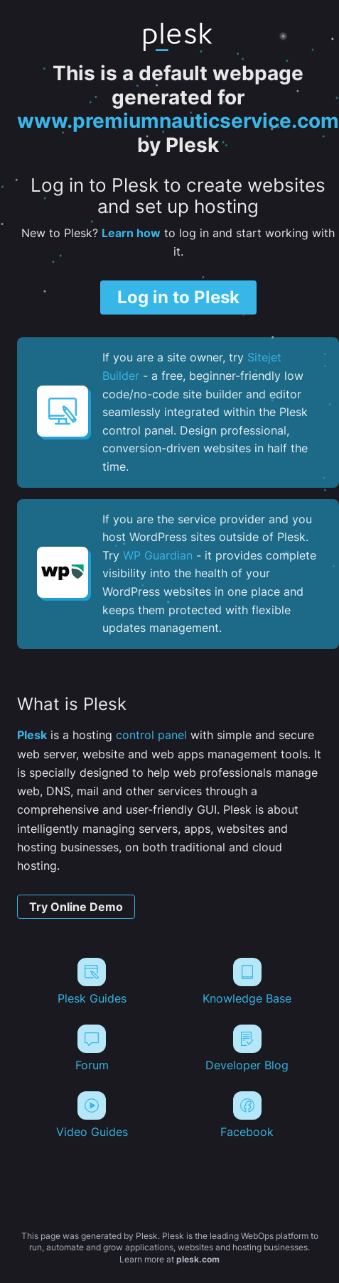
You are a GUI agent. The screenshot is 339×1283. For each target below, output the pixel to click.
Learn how (131, 233)
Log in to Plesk (178, 297)
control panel (151, 735)
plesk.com (198, 1259)
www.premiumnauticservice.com (178, 121)
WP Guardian (158, 555)
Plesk (32, 735)
